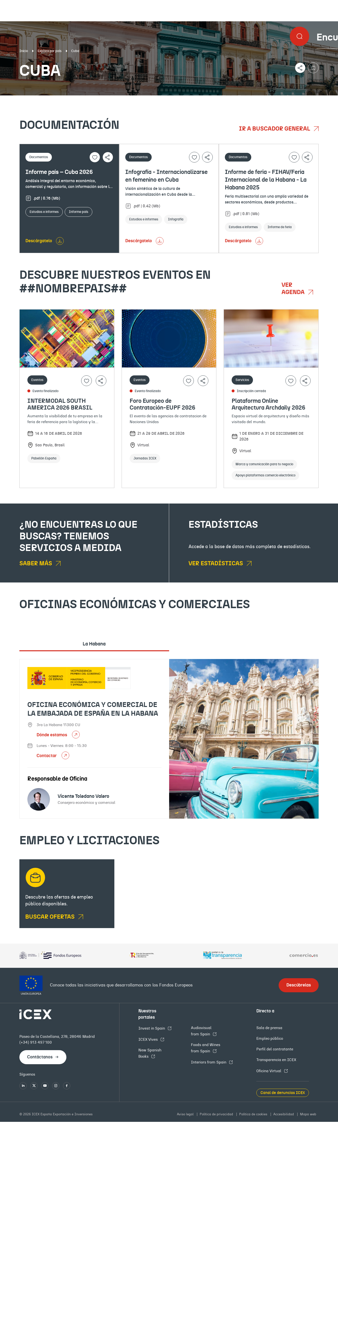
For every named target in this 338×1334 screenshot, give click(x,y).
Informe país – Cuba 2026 (59, 172)
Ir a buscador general (275, 129)
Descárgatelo (38, 241)
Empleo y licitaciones (288, 99)
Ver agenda (294, 288)
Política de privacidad (217, 1114)
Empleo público (269, 1038)
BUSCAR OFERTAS (50, 917)
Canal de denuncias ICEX (282, 1093)
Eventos (122, 99)
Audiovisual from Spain (201, 1031)
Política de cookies (253, 1114)
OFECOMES (197, 99)
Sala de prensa (269, 1028)
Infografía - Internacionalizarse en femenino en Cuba (166, 176)
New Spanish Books (149, 1053)
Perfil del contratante (274, 1049)
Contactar (47, 756)
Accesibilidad (284, 1114)
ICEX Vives (148, 1039)
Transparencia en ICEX (276, 1060)
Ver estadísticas (216, 563)
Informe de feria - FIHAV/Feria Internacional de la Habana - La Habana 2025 (266, 180)
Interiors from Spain (209, 1062)
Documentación (42, 99)
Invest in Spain (152, 1028)
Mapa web (308, 1114)
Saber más (36, 563)
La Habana (94, 644)
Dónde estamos (52, 735)
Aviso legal (186, 1114)
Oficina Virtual (269, 1071)
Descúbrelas (298, 985)
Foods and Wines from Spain (205, 1048)
